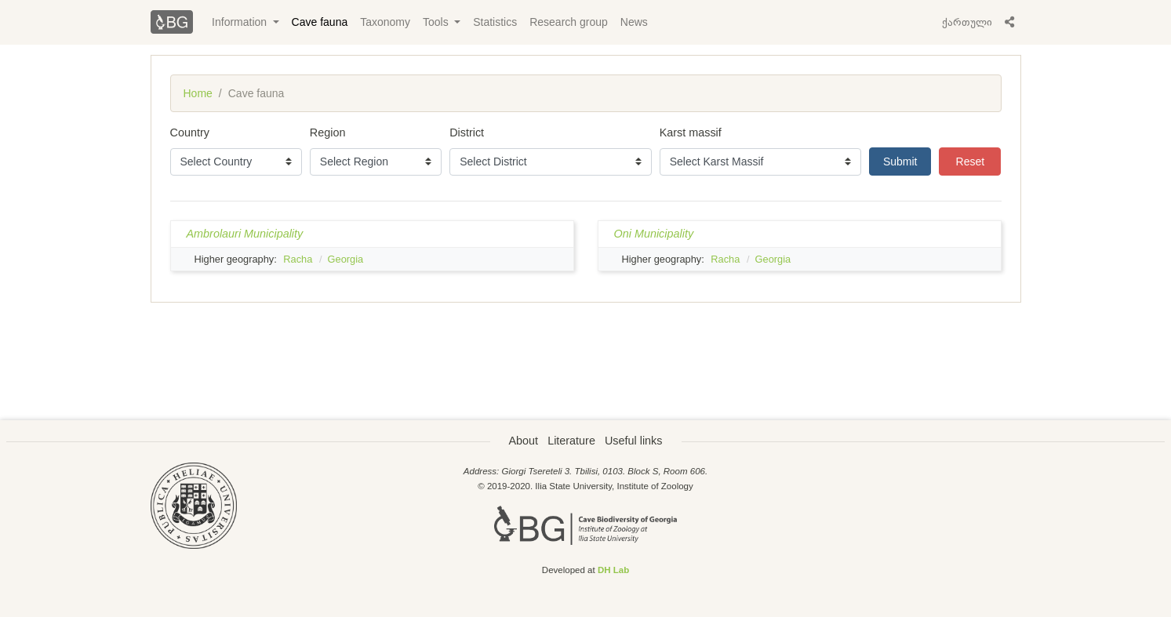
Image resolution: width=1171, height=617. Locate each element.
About (524, 440)
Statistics (495, 22)
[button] (1009, 22)
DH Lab (613, 570)
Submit (900, 161)
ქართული (967, 22)
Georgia (346, 259)
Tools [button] (437, 22)
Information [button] (241, 22)
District (466, 132)
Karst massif (691, 132)
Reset (970, 161)
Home (198, 93)
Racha (297, 259)
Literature (571, 440)
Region (328, 132)
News (634, 22)
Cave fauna (320, 22)
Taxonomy (385, 22)
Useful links (634, 440)
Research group (568, 22)
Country (189, 132)
